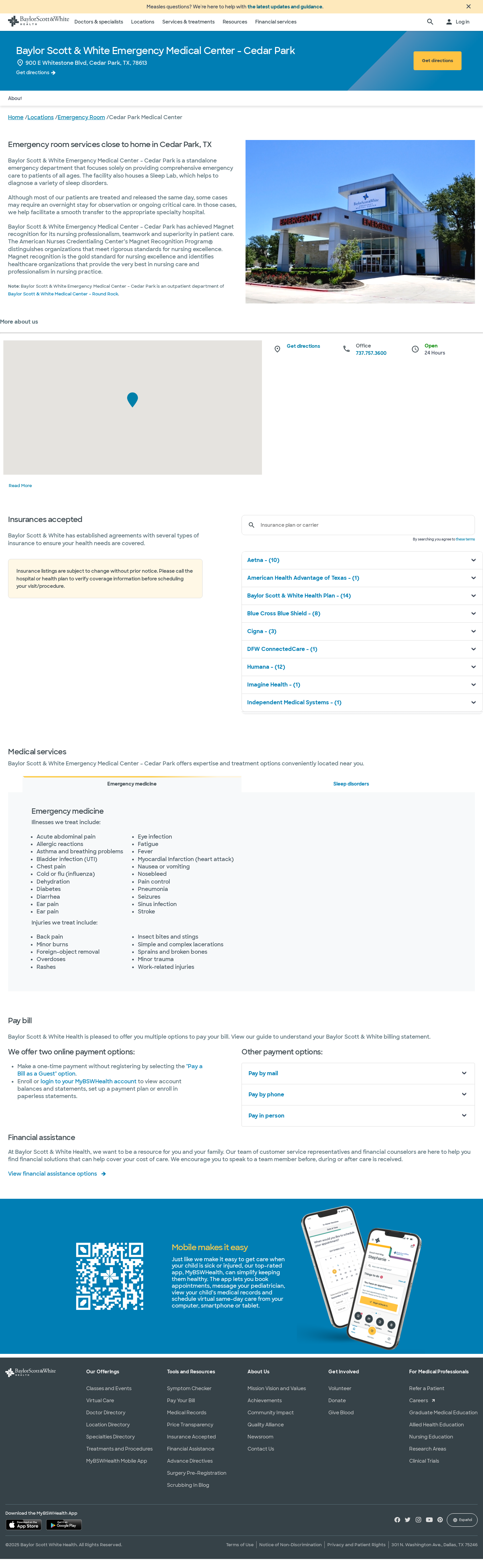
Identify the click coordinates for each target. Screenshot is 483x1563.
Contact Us (261, 1453)
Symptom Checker (189, 1392)
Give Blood (341, 1417)
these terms (465, 543)
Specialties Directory (110, 1441)
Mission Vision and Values (277, 1392)
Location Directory (108, 1429)
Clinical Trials (424, 1465)
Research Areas (427, 1453)
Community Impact (271, 1417)
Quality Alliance (266, 1429)
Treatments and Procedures (119, 1453)
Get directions (32, 77)
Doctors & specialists (98, 26)
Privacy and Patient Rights (356, 1549)
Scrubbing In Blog (188, 1489)
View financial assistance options (52, 1177)
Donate (337, 1405)
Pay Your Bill (181, 1405)
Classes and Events (108, 1392)
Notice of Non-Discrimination (290, 1549)
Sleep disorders (351, 788)
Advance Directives (190, 1465)
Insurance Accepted (191, 1441)
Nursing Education (431, 1441)
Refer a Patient (426, 1392)
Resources (235, 26)
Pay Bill (99, 102)
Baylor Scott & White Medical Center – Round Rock (63, 298)
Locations (142, 26)
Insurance (42, 102)
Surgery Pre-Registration (196, 1477)
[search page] (430, 26)
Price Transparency (190, 1429)
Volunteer (340, 1392)
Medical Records (186, 1417)
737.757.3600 (371, 357)
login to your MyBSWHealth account (89, 1085)
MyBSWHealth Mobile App (116, 1465)
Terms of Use (240, 1549)
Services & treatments (188, 26)
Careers (418, 1405)
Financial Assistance (190, 1453)
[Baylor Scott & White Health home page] (38, 26)
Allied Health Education (436, 1429)
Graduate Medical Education (443, 1417)
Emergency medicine (132, 788)
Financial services (276, 26)
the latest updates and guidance (285, 9)
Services (72, 102)
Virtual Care (100, 1405)
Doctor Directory (105, 1417)
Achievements (265, 1405)
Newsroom (260, 1441)
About (15, 102)
